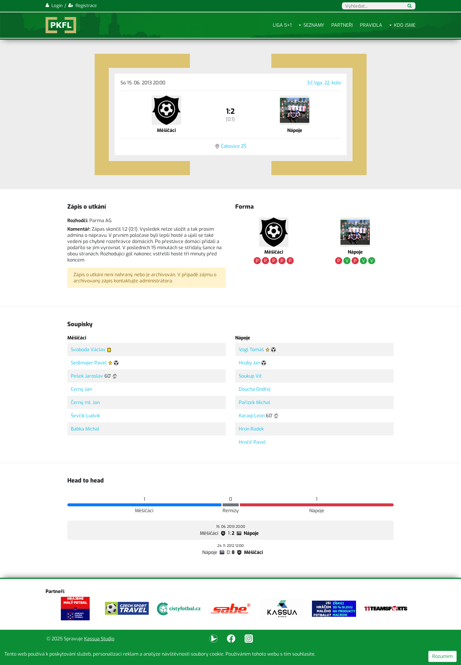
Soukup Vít (250, 376)
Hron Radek (251, 429)
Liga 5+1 (282, 25)
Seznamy (313, 25)
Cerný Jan (81, 389)
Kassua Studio (99, 639)
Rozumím (442, 656)
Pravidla (371, 25)
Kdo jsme (404, 25)
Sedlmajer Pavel (89, 363)
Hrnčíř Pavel (252, 442)
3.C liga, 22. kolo (324, 83)
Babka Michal (85, 429)
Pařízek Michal (254, 402)
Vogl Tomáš (251, 349)
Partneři (342, 25)
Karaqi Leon (252, 416)
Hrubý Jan (249, 363)
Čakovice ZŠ (233, 146)
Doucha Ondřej (254, 389)
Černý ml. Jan (85, 402)
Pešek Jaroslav (87, 376)
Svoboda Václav (88, 349)
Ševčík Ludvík (85, 416)
